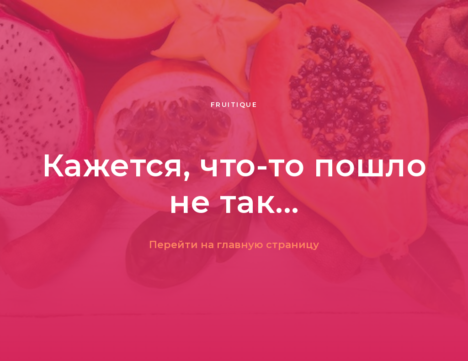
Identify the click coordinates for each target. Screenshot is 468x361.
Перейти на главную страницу (234, 245)
